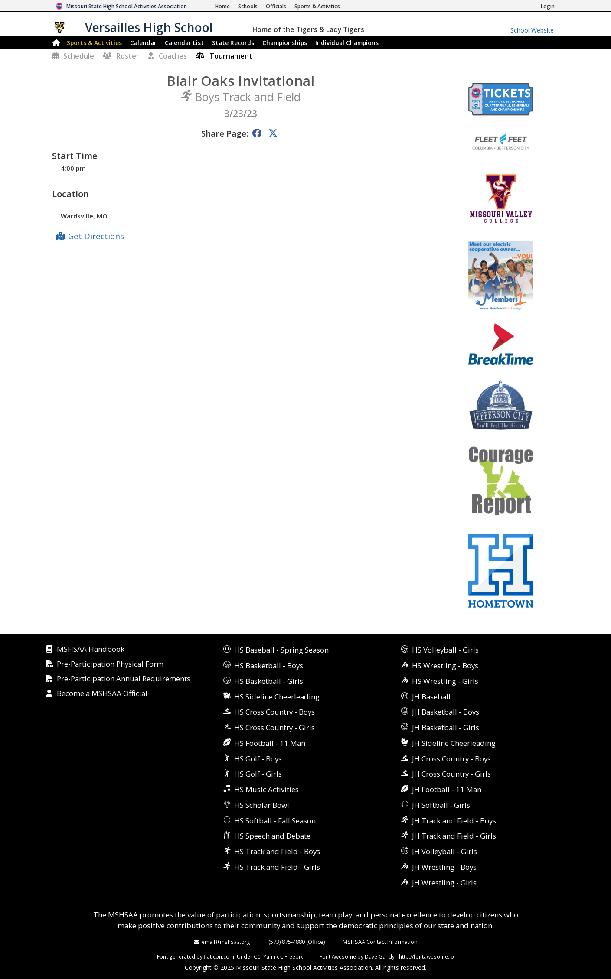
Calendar (143, 43)
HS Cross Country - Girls (274, 727)
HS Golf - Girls (258, 774)
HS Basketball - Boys (268, 665)
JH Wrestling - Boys (444, 867)
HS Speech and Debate (272, 836)
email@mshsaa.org (226, 941)
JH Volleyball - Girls (444, 851)
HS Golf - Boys (258, 759)
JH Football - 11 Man (446, 789)
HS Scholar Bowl (261, 805)
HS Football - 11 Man (269, 743)
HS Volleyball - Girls (445, 650)
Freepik (293, 956)
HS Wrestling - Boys (445, 665)
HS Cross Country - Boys (274, 712)
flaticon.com (219, 956)
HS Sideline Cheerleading (277, 697)
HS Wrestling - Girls (445, 681)
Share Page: (224, 133)
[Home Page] (222, 6)
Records (233, 43)
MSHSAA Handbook (90, 649)
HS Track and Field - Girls (277, 867)
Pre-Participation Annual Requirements (123, 679)
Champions (347, 43)
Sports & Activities (94, 43)
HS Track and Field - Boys (277, 851)
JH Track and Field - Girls (454, 836)
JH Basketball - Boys (445, 712)
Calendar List (184, 43)
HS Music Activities (266, 789)
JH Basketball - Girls (445, 727)
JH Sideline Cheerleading (454, 743)
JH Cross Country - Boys (451, 759)
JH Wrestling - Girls (444, 883)
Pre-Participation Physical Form (110, 664)
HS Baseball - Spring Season (281, 650)
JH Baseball (431, 697)
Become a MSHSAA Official (102, 694)
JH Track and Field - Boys (454, 821)
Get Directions (96, 236)
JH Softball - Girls (441, 805)
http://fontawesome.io (426, 956)
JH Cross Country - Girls (451, 774)
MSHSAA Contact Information (380, 942)
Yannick (272, 956)
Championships (284, 43)
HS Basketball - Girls (268, 681)
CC (257, 956)
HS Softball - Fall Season (275, 821)
